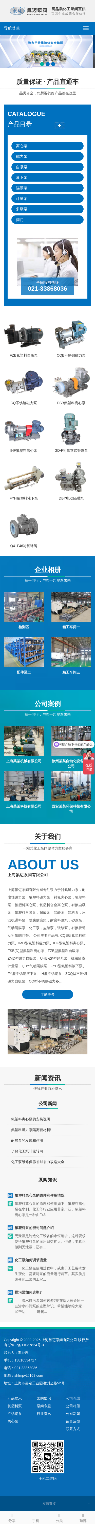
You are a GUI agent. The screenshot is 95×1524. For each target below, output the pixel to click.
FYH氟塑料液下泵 (24, 511)
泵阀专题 (44, 1406)
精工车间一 (71, 640)
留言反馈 (73, 1421)
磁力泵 (21, 156)
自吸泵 (21, 167)
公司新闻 (73, 1414)
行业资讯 (44, 1414)
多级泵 (21, 209)
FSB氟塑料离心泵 (71, 416)
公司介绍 (73, 1398)
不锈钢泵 (15, 1414)
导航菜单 (12, 28)
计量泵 (21, 198)
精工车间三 (71, 685)
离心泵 (21, 146)
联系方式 (73, 1429)
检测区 (23, 640)
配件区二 (24, 685)
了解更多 (48, 984)
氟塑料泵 (15, 1406)
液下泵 (21, 177)
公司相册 (73, 1406)
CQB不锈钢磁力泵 (71, 368)
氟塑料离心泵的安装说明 (30, 1129)
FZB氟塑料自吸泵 (24, 368)
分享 (12, 1517)
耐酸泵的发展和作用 (27, 1151)
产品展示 (15, 1398)
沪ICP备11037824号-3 (26, 1345)
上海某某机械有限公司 (24, 774)
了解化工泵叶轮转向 (27, 1161)
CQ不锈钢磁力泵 (23, 416)
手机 (36, 1517)
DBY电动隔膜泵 (71, 511)
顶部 (83, 1517)
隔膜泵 (21, 188)
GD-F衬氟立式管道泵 (71, 463)
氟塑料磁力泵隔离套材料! (31, 1140)
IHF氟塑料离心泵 (23, 463)
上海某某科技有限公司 (24, 819)
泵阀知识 (44, 1398)
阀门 (20, 219)
